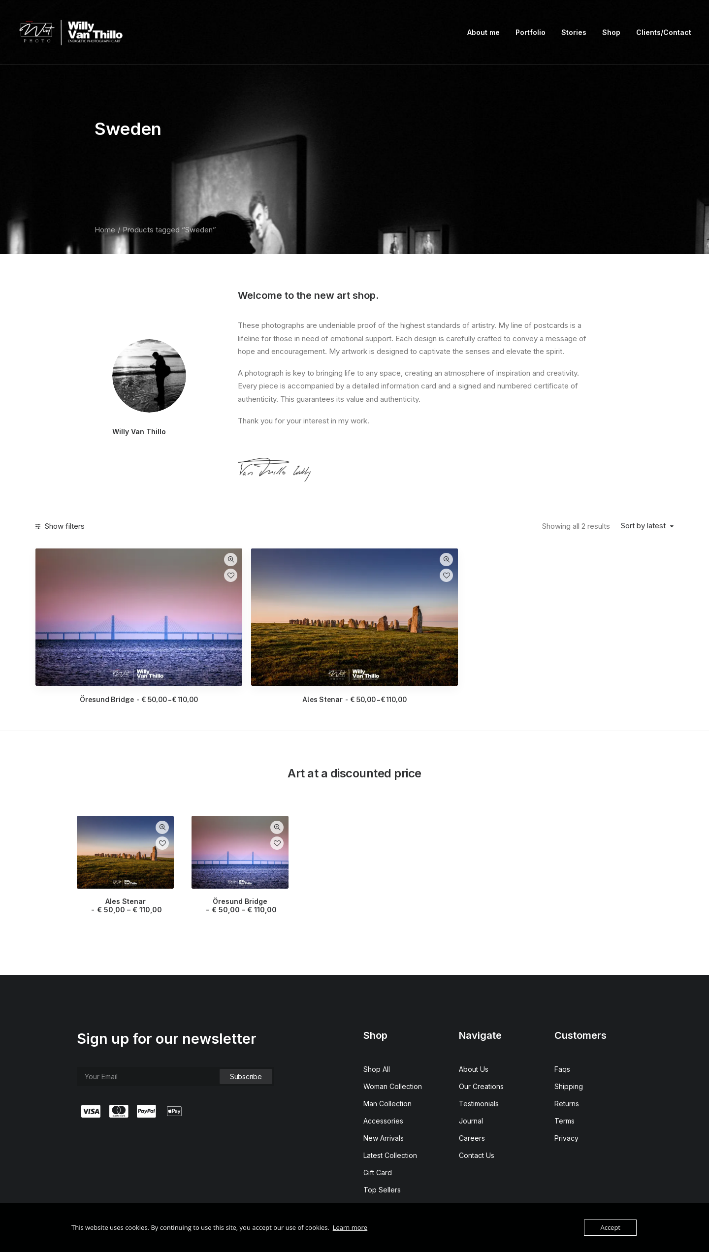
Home (105, 229)
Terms (564, 1085)
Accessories (383, 1085)
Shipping (568, 1051)
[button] (272, 599)
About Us (473, 1033)
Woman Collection (392, 1051)
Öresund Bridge (271, 664)
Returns (566, 1068)
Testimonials (479, 1068)
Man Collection (387, 1068)
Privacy (566, 1102)
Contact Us (476, 1120)
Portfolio (531, 32)
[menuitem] (487, 32)
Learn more (350, 1227)
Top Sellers (382, 1154)
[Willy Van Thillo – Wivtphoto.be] (72, 32)
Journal (471, 1085)
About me (483, 32)
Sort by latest (643, 525)
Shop (611, 32)
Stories (573, 32)
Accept (610, 1227)
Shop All (376, 1033)
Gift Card (377, 1137)
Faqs (562, 1033)
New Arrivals (383, 1102)
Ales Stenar (434, 664)
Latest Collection (390, 1120)
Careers (472, 1102)
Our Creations (481, 1051)
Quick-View (337, 559)
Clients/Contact (663, 32)
